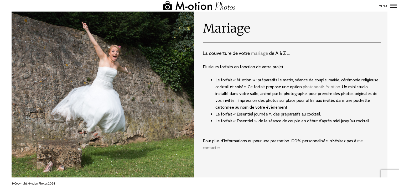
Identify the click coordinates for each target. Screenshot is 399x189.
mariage (259, 53)
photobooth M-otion (321, 86)
